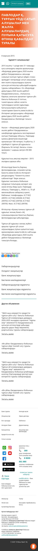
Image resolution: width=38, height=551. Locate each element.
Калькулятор (6, 430)
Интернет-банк (6, 425)
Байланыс (22, 420)
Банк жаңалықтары (11, 275)
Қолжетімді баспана (8, 507)
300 (25, 451)
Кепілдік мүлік (23, 411)
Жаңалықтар (6, 416)
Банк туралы (6, 411)
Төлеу (21, 499)
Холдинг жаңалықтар (12, 271)
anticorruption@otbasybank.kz (18, 526)
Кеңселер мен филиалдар (23, 430)
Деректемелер (24, 425)
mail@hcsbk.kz (24, 478)
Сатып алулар (6, 439)
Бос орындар (6, 420)
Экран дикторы (24, 416)
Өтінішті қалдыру (17, 3)
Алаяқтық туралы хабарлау (26, 473)
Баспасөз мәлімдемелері (14, 280)
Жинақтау (5, 499)
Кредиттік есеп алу (8, 434)
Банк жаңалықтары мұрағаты (16, 289)
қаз (28, 3)
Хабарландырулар (11, 266)
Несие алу (5, 503)
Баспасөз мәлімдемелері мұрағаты (19, 294)
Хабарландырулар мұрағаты (16, 284)
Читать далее (8, 334)
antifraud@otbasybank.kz (10, 535)
